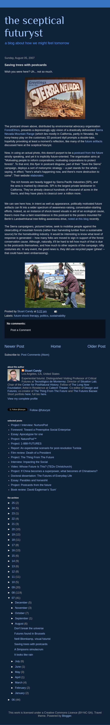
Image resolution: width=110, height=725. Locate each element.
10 (14, 582)
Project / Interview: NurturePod (29, 425)
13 (14, 566)
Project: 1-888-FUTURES (26, 443)
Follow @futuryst (40, 410)
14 (14, 561)
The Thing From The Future (50, 391)
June (18, 666)
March (19, 682)
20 (14, 529)
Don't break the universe (29, 628)
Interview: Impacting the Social (29, 461)
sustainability (57, 315)
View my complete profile (23, 398)
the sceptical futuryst (34, 26)
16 (14, 550)
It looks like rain (23, 654)
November (21, 607)
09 (14, 587)
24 (14, 508)
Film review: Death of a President (31, 452)
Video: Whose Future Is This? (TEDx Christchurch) (41, 466)
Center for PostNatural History (40, 384)
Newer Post (14, 346)
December (21, 602)
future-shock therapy (26, 315)
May (18, 672)
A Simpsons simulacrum (28, 649)
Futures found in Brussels (29, 633)
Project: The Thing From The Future (32, 457)
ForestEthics (12, 130)
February (21, 687)
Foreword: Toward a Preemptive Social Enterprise (41, 429)
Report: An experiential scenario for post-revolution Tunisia (46, 448)
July (17, 661)
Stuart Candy (33, 370)
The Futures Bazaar (85, 391)
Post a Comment (21, 330)
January (20, 693)
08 (14, 592)
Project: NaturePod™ (24, 438)
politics (44, 315)
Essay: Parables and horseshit (29, 480)
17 (14, 545)
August (19, 623)
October (20, 613)
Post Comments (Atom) (35, 354)
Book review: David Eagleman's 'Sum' (33, 489)
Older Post (96, 346)
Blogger (66, 715)
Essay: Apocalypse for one (27, 434)
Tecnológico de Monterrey (50, 381)
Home (56, 346)
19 (14, 534)
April (18, 677)
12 (14, 571)
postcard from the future (88, 152)
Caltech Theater (58, 387)
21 (14, 523)
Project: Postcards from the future (31, 484)
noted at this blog (78, 218)
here (28, 394)
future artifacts (93, 141)
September (22, 618)
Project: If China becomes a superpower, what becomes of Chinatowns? (54, 471)
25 (14, 502)
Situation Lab (88, 381)
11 (14, 576)
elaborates (36, 175)
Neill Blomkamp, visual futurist (32, 638)
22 (14, 518)
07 (14, 597)
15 (14, 555)
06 (14, 699)
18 (14, 539)
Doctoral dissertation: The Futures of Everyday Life (41, 475)
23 (14, 513)
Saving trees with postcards (30, 644)
